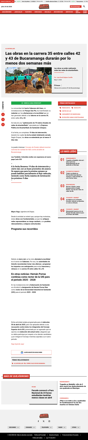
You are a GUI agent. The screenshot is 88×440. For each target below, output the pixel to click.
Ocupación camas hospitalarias (73, 117)
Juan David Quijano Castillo (65, 77)
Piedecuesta (66, 108)
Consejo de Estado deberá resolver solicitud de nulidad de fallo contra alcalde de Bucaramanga (31, 149)
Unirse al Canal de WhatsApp (31, 103)
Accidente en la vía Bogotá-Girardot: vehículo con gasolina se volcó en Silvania (75, 201)
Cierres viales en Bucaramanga (34, 363)
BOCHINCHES (58, 12)
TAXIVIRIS (28, 12)
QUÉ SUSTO (78, 11)
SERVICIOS (69, 12)
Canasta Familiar (6, 1)
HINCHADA (38, 12)
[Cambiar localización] (76, 6)
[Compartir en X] (3, 119)
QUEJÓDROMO (6, 12)
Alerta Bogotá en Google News (31, 352)
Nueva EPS (77, 108)
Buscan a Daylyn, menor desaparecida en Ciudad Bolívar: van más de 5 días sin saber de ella (74, 189)
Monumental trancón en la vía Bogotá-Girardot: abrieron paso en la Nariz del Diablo (75, 213)
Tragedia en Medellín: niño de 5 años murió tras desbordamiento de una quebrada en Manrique (75, 163)
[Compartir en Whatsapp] (3, 124)
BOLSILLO (48, 12)
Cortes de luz (66, 111)
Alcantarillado (17, 363)
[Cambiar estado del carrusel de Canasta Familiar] (12, 1)
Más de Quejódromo (16, 424)
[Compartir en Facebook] (3, 114)
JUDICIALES (18, 12)
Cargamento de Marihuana (71, 114)
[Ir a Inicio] (44, 6)
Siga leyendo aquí (17, 344)
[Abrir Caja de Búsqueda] (84, 6)
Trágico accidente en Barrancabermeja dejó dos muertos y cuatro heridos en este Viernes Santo (74, 176)
